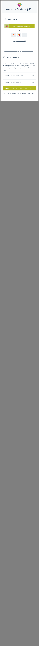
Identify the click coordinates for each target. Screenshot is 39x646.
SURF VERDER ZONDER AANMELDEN (19, 88)
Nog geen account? (20, 41)
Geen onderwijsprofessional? (26, 93)
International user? (10, 93)
